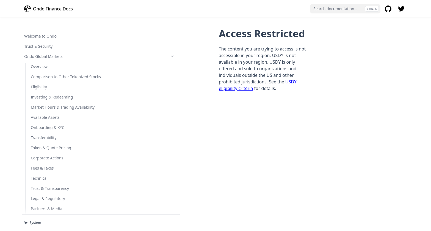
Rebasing (45, 128)
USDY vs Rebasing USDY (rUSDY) (53, 115)
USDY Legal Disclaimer (57, 148)
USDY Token (55, 76)
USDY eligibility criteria (240, 62)
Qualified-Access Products (51, 158)
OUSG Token (55, 209)
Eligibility (39, 189)
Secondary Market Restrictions (47, 22)
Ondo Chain (51, 35)
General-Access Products (51, 66)
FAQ (34, 55)
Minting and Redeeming (52, 179)
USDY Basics (48, 86)
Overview (39, 45)
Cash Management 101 (52, 168)
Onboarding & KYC (47, 199)
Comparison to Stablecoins (51, 99)
